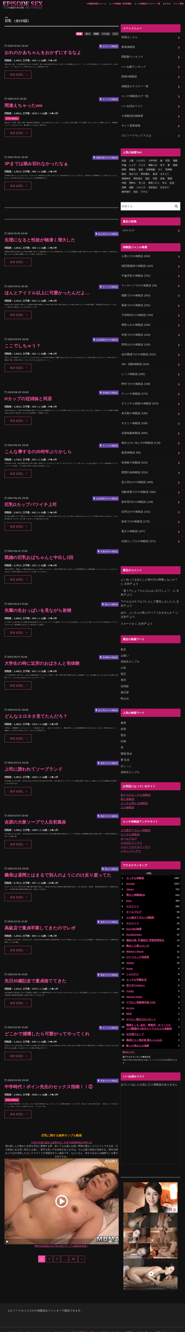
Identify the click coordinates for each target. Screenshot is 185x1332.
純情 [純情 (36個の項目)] (124, 167)
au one (130, 992)
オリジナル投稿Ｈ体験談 (139, 396)
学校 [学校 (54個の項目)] (124, 180)
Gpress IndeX (134, 981)
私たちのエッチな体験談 (135, 782)
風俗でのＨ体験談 (135, 301)
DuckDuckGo (133, 920)
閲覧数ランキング (132, 56)
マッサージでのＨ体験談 (139, 281)
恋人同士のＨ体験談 (137, 473)
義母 (123, 711)
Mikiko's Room (134, 936)
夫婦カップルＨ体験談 (138, 531)
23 (73, 1259)
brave (129, 953)
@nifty (130, 975)
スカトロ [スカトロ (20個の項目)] (141, 184)
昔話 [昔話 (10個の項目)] (147, 176)
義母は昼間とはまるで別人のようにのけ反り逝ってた (60, 875)
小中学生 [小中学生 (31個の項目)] (153, 158)
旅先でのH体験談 (135, 511)
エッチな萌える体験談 (134, 790)
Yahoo (130, 875)
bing (128, 886)
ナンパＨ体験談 (134, 387)
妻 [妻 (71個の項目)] (169, 162)
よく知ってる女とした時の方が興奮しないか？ (149, 569)
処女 (123, 638)
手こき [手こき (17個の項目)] (142, 180)
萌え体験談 (127, 786)
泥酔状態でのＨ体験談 (138, 483)
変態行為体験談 (134, 464)
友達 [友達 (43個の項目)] (162, 176)
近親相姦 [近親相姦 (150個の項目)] (150, 167)
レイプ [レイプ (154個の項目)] (132, 162)
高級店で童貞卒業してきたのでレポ (41, 927)
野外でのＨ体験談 (135, 377)
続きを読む (17, 74)
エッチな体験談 (130, 821)
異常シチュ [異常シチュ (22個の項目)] (154, 180)
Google (130, 869)
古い (88, 34)
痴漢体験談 (131, 444)
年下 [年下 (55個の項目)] (162, 162)
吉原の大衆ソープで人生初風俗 (36, 822)
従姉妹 (125, 674)
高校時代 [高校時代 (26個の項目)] (126, 176)
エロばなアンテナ (131, 829)
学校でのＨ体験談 (135, 329)
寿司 (123, 668)
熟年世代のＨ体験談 (137, 492)
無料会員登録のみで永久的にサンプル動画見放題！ (62, 1246)
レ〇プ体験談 (133, 368)
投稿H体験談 (129, 75)
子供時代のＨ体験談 (137, 310)
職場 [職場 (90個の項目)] (170, 176)
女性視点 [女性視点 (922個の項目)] (153, 184)
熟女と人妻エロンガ (136, 931)
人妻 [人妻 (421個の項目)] (131, 158)
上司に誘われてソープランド (35, 769)
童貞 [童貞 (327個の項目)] (155, 171)
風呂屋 (125, 681)
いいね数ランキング (133, 65)
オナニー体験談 (134, 416)
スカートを (127, 613)
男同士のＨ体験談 (135, 339)
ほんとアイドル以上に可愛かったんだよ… (49, 292)
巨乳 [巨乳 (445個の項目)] (167, 158)
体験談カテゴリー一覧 (135, 85)
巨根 (123, 729)
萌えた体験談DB (135, 881)
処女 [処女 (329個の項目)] (141, 167)
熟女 (123, 723)
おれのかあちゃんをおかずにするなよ (44, 52)
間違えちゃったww (24, 105)
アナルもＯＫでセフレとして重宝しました (146, 591)
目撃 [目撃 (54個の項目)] (124, 184)
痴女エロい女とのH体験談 (140, 435)
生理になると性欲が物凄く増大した (41, 239)
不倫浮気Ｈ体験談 (135, 272)
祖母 (123, 717)
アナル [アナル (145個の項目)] (144, 189)
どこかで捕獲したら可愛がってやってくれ (49, 1033)
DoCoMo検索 (133, 914)
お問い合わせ (151, 1315)
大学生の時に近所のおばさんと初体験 (44, 663)
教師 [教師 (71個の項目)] (175, 162)
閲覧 (96, 34)
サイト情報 (179, 4)
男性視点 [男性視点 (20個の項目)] (138, 176)
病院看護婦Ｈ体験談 (137, 262)
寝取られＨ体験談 (135, 320)
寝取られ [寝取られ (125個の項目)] (153, 162)
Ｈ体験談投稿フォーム (96, 4)
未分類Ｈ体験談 (134, 406)
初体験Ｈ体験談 (134, 454)
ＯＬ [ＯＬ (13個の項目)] (160, 167)
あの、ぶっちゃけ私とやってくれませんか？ (148, 602)
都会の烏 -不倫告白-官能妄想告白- (144, 925)
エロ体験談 (127, 794)
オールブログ (129, 825)
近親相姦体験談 (134, 425)
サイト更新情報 (130, 123)
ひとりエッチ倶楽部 (136, 942)
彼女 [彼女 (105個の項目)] (124, 171)
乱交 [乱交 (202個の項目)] (172, 180)
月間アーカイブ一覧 (127, 1315)
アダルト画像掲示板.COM (140, 986)
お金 (123, 656)
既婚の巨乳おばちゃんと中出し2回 (40, 557)
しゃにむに (132, 958)
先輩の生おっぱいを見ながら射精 (39, 610)
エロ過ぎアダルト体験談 (135, 817)
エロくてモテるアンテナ (135, 833)
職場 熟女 (126, 741)
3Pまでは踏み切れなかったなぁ (38, 163)
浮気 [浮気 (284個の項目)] (155, 176)
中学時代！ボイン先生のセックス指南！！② (50, 1086)
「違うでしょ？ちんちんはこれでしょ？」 (146, 580)
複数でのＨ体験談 (135, 291)
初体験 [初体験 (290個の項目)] (168, 167)
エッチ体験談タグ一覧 (135, 94)
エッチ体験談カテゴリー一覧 (147, 4)
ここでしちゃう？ (23, 345)
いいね (105, 34)
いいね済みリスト (132, 104)
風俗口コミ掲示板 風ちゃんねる (143, 1023)
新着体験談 (128, 46)
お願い (125, 644)
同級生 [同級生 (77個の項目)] (132, 167)
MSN (129, 997)
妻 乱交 (125, 747)
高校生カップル (130, 650)
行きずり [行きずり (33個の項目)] (164, 184)
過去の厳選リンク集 (77, 1315)
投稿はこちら (129, 37)
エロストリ (132, 892)
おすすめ (167, 4)
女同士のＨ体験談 (135, 502)
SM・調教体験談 (135, 358)
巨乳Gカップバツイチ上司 (32, 504)
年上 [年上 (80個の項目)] (164, 180)
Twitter (130, 947)
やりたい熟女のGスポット (140, 1003)
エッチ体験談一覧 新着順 (120, 4)
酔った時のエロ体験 (136, 1029)
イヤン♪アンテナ (131, 837)
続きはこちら (128, 1035)
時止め (125, 686)
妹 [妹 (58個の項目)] (161, 158)
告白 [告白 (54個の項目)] (136, 189)
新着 (79, 34)
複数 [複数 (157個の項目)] (175, 158)
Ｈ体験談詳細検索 (132, 113)
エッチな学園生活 (135, 964)
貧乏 (123, 662)
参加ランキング (102, 1315)
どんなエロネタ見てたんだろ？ (37, 716)
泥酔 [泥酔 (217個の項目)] (131, 184)
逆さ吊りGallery (135, 970)
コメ (115, 34)
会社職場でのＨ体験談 (138, 348)
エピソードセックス (18, 1315)
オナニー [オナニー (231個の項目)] (164, 171)
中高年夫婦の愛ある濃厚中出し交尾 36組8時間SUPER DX (61, 1142)
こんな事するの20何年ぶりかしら (40, 451)
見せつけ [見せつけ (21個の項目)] (133, 171)
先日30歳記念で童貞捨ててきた (37, 980)
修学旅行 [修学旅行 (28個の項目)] (126, 189)
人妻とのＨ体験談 (135, 253)
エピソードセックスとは (136, 132)
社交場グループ (134, 1018)
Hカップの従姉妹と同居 (29, 398)
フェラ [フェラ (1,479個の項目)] (142, 162)
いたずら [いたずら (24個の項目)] (141, 158)
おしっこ (126, 753)
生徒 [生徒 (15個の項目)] (124, 158)
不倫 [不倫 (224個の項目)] (124, 162)
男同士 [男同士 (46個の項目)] (132, 180)
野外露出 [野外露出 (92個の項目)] (145, 171)
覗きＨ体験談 (133, 521)
